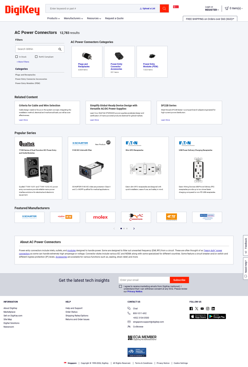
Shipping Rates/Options (77, 315)
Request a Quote (114, 18)
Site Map (8, 319)
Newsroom (9, 327)
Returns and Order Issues (77, 319)
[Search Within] (37, 49)
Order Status (71, 312)
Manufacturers (72, 18)
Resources (93, 18)
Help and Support (74, 308)
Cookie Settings (181, 363)
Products (52, 18)
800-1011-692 (137, 313)
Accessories (61, 257)
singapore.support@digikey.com (146, 322)
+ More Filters (23, 62)
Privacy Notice (134, 291)
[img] (22, 11)
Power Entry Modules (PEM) (27, 83)
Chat (133, 309)
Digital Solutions (11, 323)
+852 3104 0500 (138, 318)
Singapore (70, 363)
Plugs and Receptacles (25, 75)
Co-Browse (135, 327)
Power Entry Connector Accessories (31, 79)
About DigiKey (10, 308)
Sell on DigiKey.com (13, 315)
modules (71, 250)
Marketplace (9, 312)
